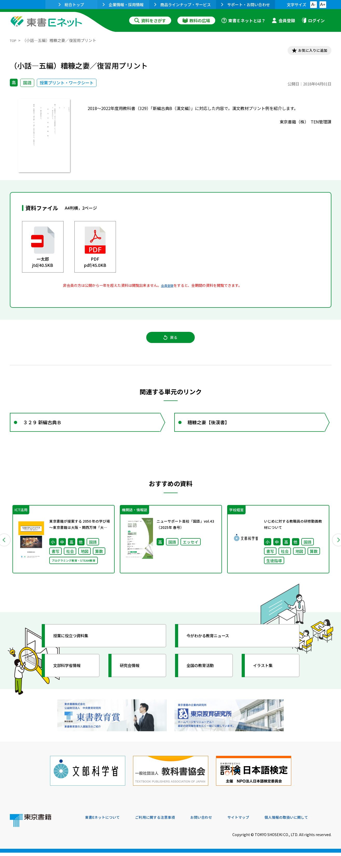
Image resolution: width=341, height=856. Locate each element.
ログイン (313, 20)
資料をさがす (150, 20)
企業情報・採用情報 (123, 4)
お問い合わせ (213, 821)
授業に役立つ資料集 (76, 647)
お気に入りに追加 (308, 51)
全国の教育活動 (205, 677)
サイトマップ (253, 821)
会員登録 (283, 20)
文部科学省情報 (71, 677)
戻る (170, 342)
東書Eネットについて (105, 821)
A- (313, 4)
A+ (322, 4)
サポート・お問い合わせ (245, 4)
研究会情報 (133, 677)
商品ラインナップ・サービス (182, 4)
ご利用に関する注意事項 (163, 821)
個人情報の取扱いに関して (306, 821)
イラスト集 (267, 677)
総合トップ (71, 4)
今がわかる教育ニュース (214, 647)
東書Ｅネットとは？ (243, 20)
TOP (14, 40)
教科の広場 (196, 20)
